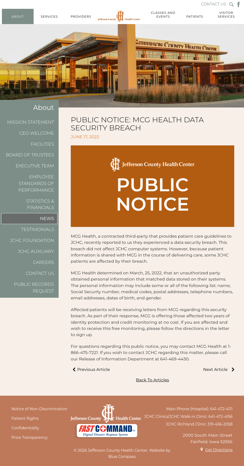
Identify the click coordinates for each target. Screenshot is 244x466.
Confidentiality (25, 428)
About (43, 108)
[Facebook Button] (238, 4)
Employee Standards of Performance (36, 183)
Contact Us (40, 273)
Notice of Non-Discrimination (39, 409)
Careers (43, 262)
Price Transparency (29, 437)
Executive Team (34, 166)
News (47, 218)
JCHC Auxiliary (36, 251)
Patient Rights (25, 418)
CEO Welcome (36, 133)
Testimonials (37, 229)
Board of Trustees (30, 155)
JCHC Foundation (32, 240)
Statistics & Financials (40, 204)
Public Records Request (34, 288)
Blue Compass (122, 456)
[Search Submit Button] (231, 4)
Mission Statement (30, 122)
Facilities (42, 144)
